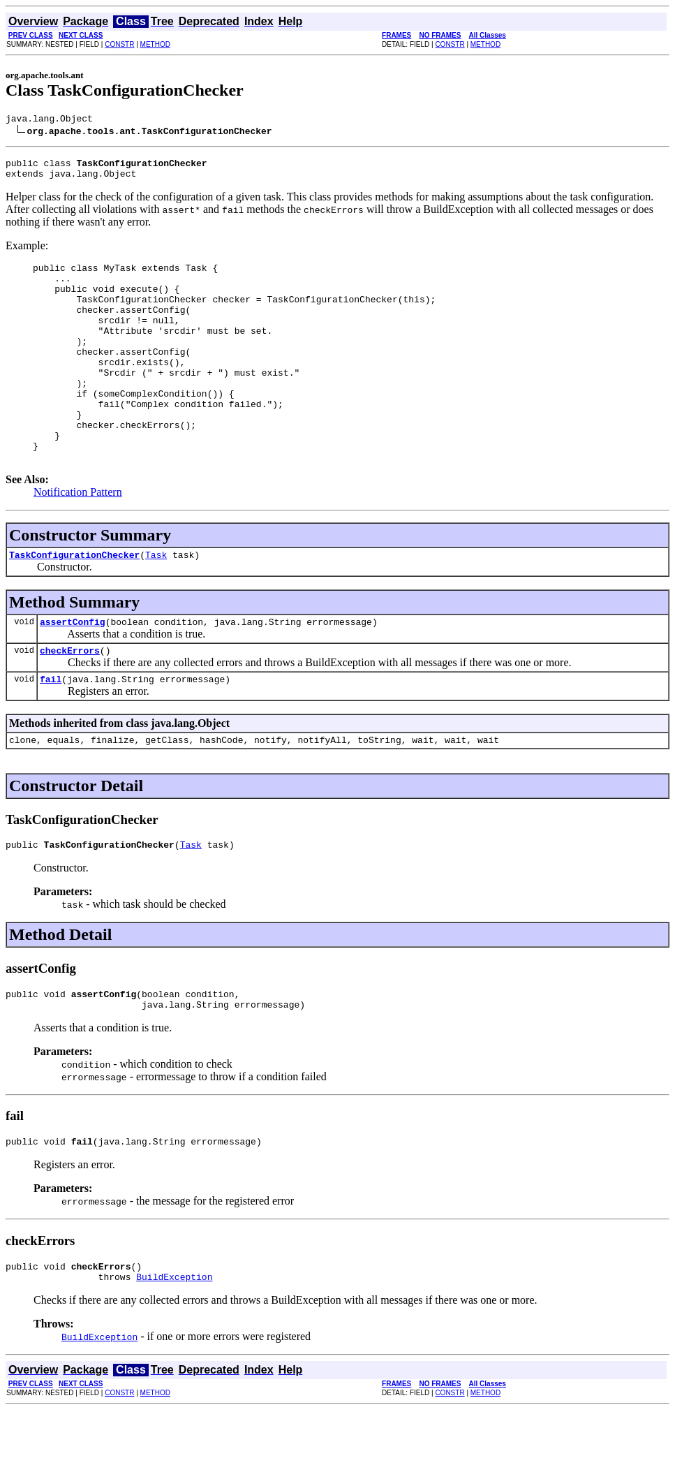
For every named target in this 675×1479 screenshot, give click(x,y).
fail (50, 733)
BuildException (174, 1345)
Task (156, 602)
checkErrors (70, 702)
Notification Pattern (78, 538)
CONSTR (119, 44)
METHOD (155, 44)
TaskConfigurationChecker (74, 602)
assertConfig (72, 671)
